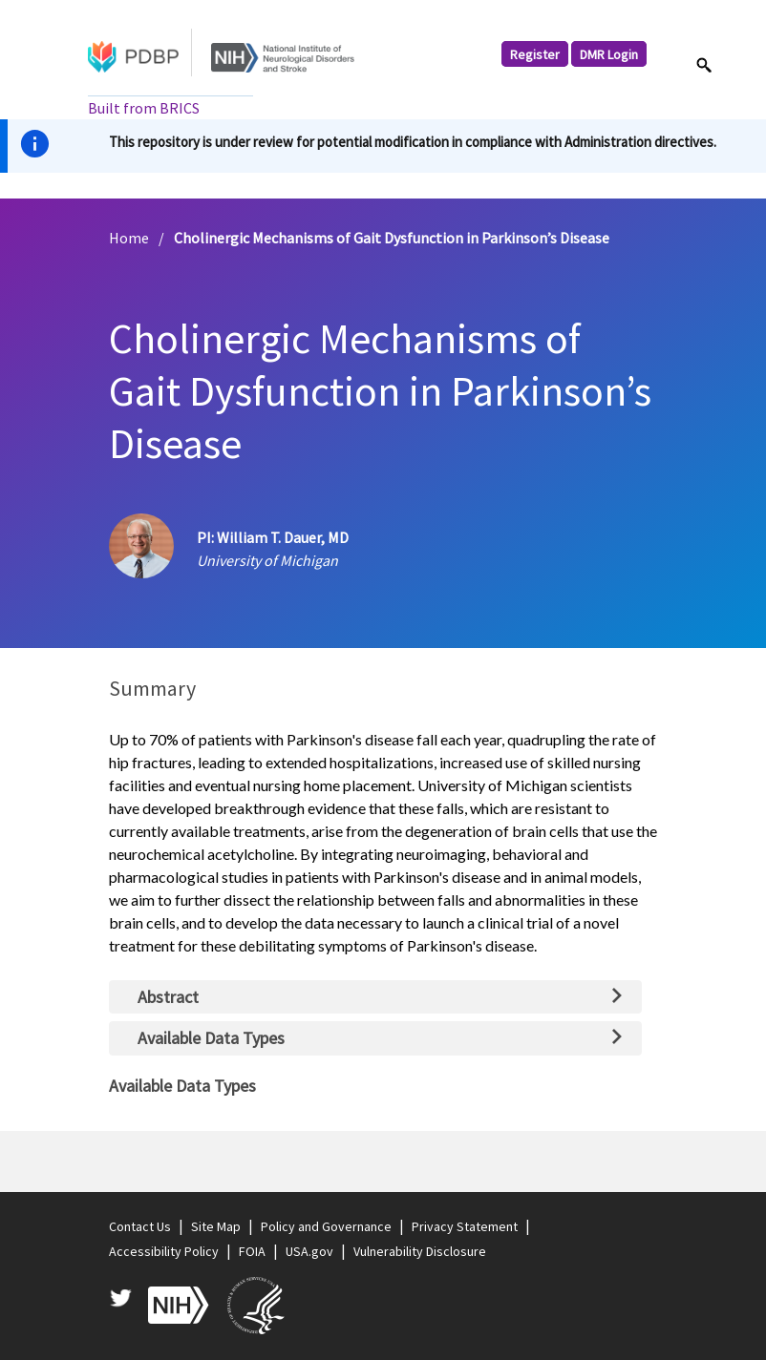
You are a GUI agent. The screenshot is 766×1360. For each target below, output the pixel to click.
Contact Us (140, 1226)
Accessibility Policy (164, 1251)
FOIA (252, 1251)
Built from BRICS (144, 107)
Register (535, 53)
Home (129, 237)
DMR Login (609, 53)
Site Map (216, 1226)
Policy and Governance (326, 1226)
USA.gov (309, 1251)
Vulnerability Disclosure (419, 1251)
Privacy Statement (465, 1226)
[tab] (375, 997)
